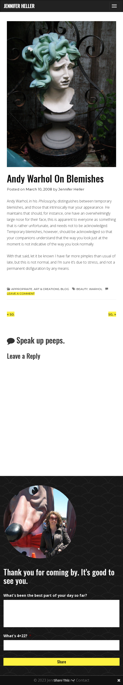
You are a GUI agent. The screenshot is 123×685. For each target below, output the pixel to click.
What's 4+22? (17, 635)
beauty (82, 289)
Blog (65, 289)
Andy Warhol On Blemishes (55, 178)
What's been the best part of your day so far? (45, 595)
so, (112, 314)
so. (10, 314)
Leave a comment (21, 293)
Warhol (95, 289)
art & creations (46, 289)
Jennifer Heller (19, 6)
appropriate (21, 289)
